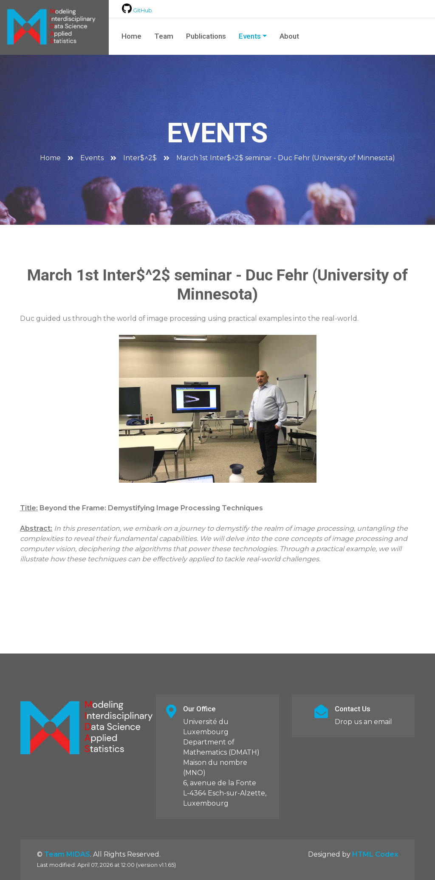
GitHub (137, 10)
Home (131, 36)
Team (163, 36)
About (289, 36)
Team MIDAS (67, 854)
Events (250, 36)
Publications (206, 36)
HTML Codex (375, 854)
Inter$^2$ (140, 158)
